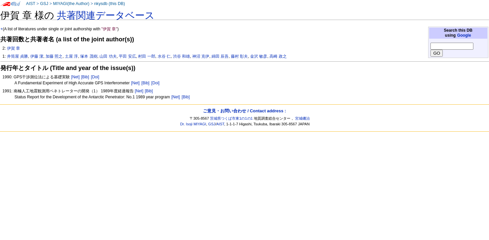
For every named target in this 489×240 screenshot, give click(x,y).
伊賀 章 (13, 48)
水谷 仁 (164, 56)
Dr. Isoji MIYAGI (193, 124)
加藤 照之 (54, 56)
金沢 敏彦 (258, 56)
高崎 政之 (277, 56)
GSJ (44, 3)
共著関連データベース (106, 15)
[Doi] (95, 77)
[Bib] (85, 77)
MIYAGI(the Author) (71, 3)
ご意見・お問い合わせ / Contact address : (244, 110)
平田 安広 (127, 56)
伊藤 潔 (36, 56)
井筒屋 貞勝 (17, 56)
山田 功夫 (107, 56)
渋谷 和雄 (181, 56)
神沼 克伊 (200, 56)
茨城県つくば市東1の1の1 (231, 118)
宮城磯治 (302, 118)
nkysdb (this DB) (109, 3)
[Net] (75, 77)
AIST (30, 3)
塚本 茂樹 (88, 56)
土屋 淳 (71, 56)
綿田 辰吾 (220, 56)
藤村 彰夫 (239, 56)
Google (464, 35)
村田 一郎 (146, 56)
